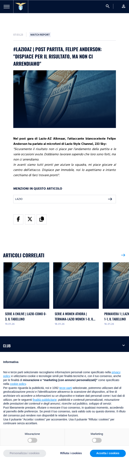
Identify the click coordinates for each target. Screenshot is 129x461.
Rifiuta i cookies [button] (71, 453)
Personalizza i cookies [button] (25, 453)
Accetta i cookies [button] (107, 453)
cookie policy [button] (18, 383)
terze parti (65, 387)
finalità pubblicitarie (45, 399)
